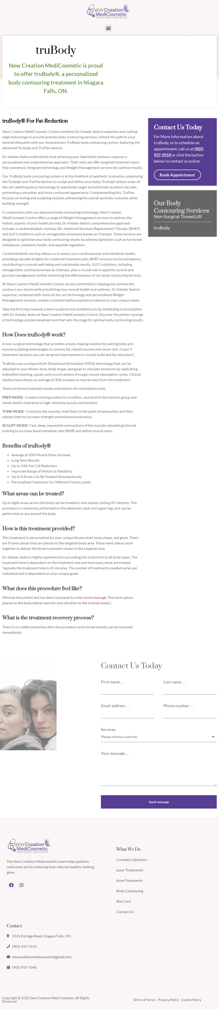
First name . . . (112, 682)
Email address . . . (115, 706)
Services (108, 729)
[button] (108, 28)
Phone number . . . (178, 706)
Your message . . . (115, 753)
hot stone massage (91, 597)
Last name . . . (174, 682)
